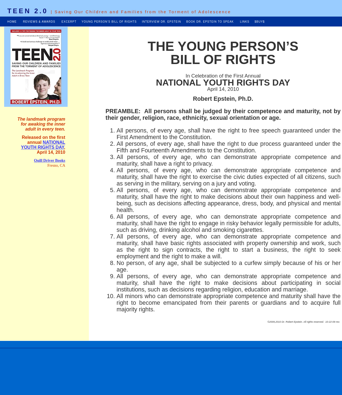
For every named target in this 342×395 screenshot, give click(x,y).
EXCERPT (69, 21)
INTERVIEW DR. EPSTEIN (161, 21)
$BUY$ (259, 21)
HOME (12, 21)
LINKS (244, 21)
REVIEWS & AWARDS (39, 21)
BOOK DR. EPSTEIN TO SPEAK (210, 21)
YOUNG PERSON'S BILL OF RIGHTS (109, 21)
